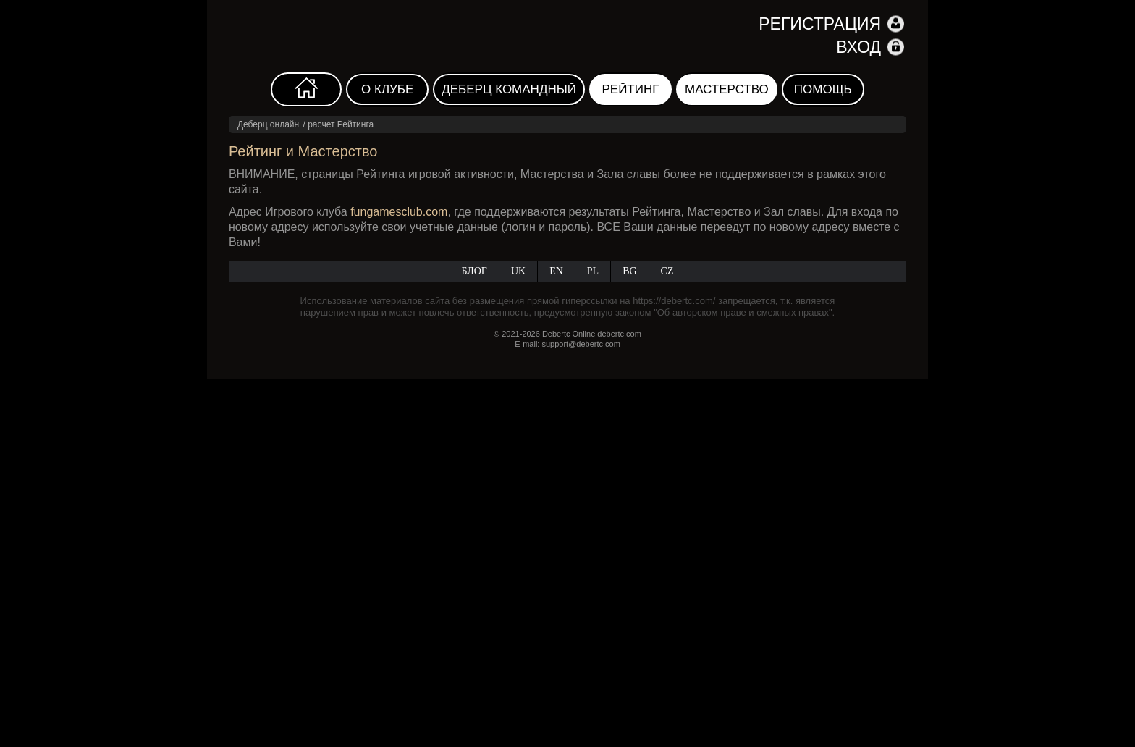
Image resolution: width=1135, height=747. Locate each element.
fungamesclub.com (398, 212)
